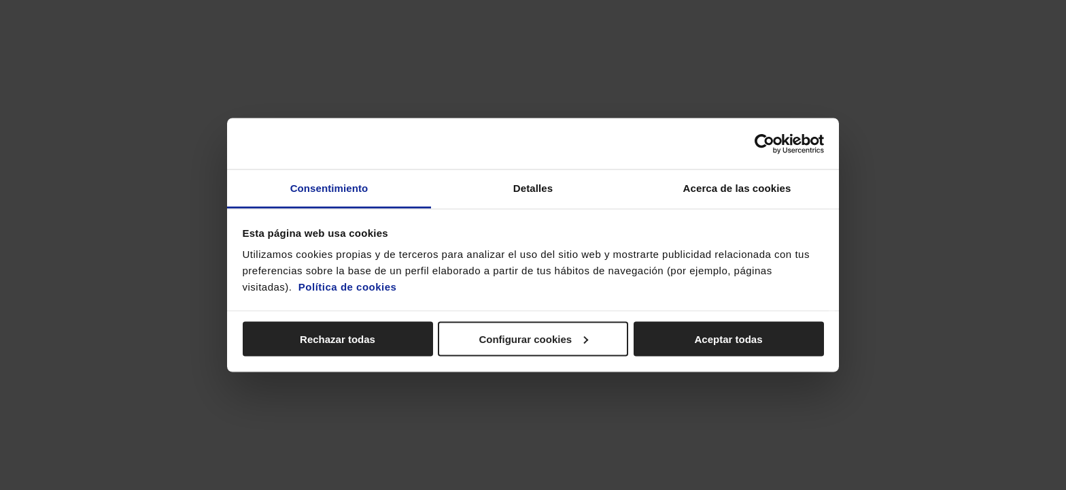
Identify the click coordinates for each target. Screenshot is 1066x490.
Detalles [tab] (533, 188)
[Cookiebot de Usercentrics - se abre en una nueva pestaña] (764, 143)
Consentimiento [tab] (329, 188)
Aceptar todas (728, 338)
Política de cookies (347, 287)
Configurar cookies (533, 338)
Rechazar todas (337, 338)
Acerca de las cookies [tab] (737, 188)
